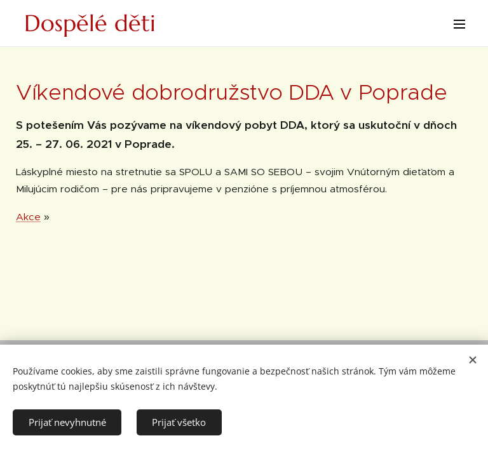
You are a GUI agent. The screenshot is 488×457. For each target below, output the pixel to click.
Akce (28, 217)
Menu (459, 24)
